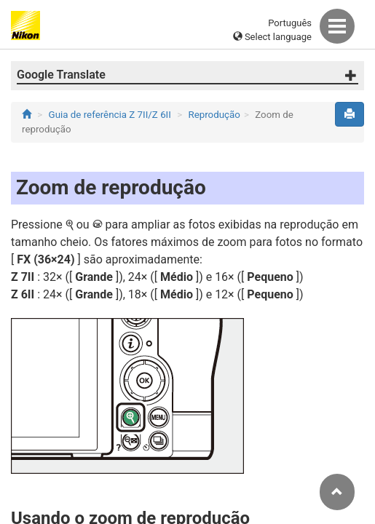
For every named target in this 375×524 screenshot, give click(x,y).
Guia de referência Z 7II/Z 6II (110, 114)
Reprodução (214, 114)
